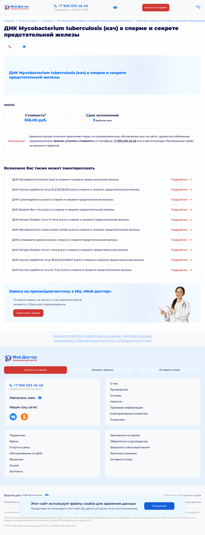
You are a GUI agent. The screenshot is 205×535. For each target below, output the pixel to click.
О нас (114, 383)
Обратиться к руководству (129, 441)
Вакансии (16, 459)
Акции (14, 465)
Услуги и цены (20, 447)
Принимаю (159, 505)
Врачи (14, 441)
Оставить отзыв (169, 369)
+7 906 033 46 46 (124, 141)
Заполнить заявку (28, 312)
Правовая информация (126, 407)
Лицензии (117, 419)
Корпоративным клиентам (129, 413)
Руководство (119, 389)
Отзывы (115, 395)
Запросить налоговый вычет (130, 447)
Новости (116, 401)
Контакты (16, 471)
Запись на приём (155, 7)
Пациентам (17, 435)
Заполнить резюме (123, 453)
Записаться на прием (125, 435)
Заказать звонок (102, 369)
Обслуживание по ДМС (26, 453)
